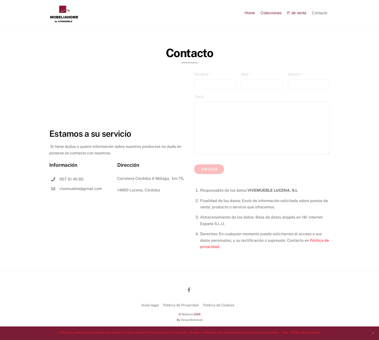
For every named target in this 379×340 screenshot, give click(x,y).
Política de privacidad (305, 332)
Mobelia (187, 314)
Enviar (210, 169)
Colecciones (271, 13)
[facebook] (189, 289)
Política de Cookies (218, 305)
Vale (285, 332)
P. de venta (296, 13)
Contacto (319, 13)
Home (250, 13)
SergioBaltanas (192, 320)
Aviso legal (150, 305)
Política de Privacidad (181, 305)
